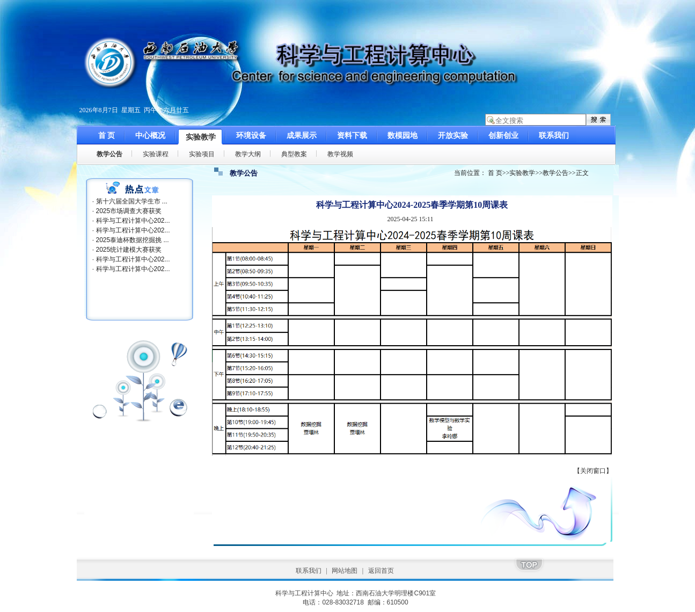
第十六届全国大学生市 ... (131, 201)
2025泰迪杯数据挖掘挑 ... (132, 240)
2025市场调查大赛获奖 (129, 211)
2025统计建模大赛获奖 (129, 249)
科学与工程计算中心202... (133, 220)
